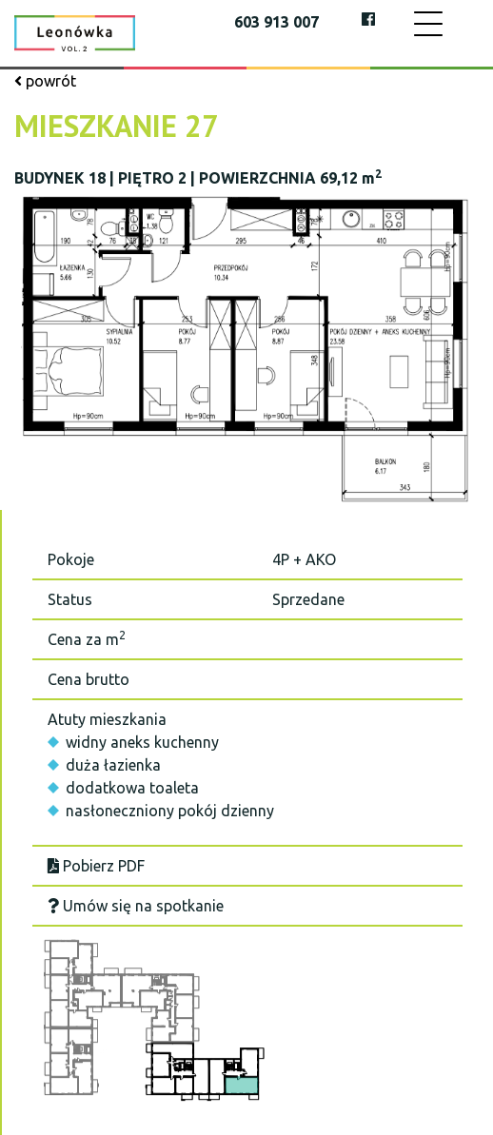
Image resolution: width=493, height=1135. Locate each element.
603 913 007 (276, 21)
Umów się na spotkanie (136, 905)
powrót (45, 80)
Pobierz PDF (96, 865)
